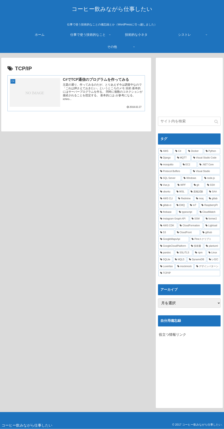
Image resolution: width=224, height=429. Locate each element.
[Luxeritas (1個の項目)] (166, 266)
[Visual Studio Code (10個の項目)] (205, 158)
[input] (189, 121)
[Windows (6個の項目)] (192, 178)
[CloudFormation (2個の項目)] (190, 226)
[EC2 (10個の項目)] (189, 165)
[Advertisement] (189, 85)
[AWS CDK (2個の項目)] (167, 226)
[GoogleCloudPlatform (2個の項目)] (173, 246)
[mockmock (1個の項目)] (184, 266)
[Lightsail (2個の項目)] (212, 226)
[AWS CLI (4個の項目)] (167, 199)
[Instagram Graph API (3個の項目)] (173, 219)
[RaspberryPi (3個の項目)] (210, 205)
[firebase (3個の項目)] (167, 212)
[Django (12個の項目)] (166, 158)
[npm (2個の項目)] (199, 253)
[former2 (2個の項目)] (212, 219)
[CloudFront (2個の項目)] (187, 233)
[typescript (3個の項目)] (187, 212)
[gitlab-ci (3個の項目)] (166, 205)
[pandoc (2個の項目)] (166, 253)
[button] (217, 122)
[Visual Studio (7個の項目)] (205, 171)
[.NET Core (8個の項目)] (209, 165)
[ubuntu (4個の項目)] (166, 192)
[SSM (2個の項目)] (196, 219)
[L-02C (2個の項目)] (213, 260)
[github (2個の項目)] (210, 233)
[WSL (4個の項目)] (181, 192)
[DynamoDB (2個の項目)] (196, 260)
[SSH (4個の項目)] (212, 185)
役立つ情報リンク (172, 335)
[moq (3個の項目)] (200, 199)
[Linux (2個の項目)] (213, 253)
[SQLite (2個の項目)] (165, 260)
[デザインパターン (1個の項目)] (207, 266)
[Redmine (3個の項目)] (184, 199)
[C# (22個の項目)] (179, 151)
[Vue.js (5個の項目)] (166, 185)
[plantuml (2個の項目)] (212, 246)
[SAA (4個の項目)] (213, 192)
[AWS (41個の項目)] (165, 151)
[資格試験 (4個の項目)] (197, 192)
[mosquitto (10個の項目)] (169, 165)
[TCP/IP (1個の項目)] (189, 273)
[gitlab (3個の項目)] (213, 199)
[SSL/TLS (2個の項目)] (183, 253)
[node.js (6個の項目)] (211, 178)
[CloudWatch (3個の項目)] (209, 212)
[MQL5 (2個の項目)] (179, 260)
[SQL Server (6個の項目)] (169, 178)
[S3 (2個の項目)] (166, 233)
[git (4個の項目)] (198, 185)
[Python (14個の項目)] (212, 151)
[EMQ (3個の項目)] (181, 205)
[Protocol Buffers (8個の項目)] (174, 171)
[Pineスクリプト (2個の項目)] (205, 239)
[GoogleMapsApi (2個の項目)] (173, 239)
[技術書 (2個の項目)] (196, 246)
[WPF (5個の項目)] (183, 185)
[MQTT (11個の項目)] (183, 158)
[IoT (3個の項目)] (193, 205)
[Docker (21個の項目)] (194, 151)
